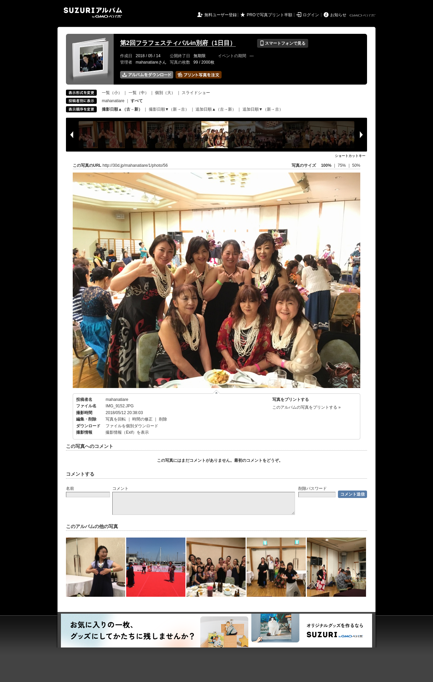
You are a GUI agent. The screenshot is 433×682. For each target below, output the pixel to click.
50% (356, 165)
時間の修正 (142, 419)
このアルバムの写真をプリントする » (306, 407)
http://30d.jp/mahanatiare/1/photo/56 (135, 165)
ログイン (311, 15)
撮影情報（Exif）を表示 (127, 432)
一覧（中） (139, 92)
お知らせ (338, 15)
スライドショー (196, 92)
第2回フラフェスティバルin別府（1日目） (178, 43)
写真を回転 (116, 419)
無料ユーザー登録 (220, 15)
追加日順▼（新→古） (263, 109)
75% (342, 165)
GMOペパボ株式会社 (363, 15)
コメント (120, 488)
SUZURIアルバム (93, 12)
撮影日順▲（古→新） (122, 109)
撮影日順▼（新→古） (169, 109)
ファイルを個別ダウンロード (132, 426)
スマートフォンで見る (282, 43)
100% (326, 165)
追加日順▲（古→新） (216, 109)
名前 (70, 488)
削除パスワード (312, 488)
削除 (163, 419)
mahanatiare (113, 100)
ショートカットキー (350, 156)
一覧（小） (112, 92)
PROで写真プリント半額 (269, 15)
